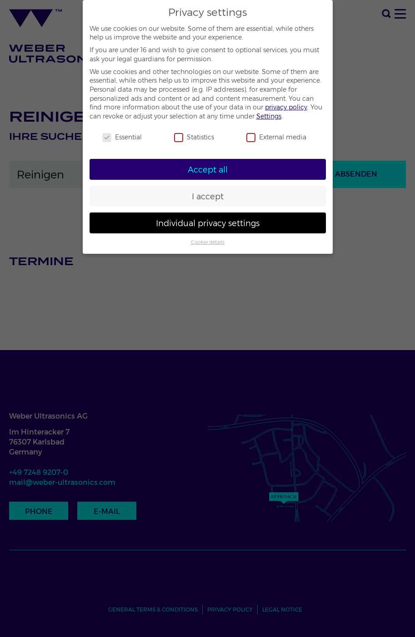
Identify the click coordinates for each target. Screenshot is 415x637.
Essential (122, 137)
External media (276, 137)
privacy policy (286, 107)
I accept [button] (208, 196)
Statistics (194, 137)
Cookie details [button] (208, 242)
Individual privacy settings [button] (208, 223)
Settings (268, 116)
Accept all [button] (208, 169)
